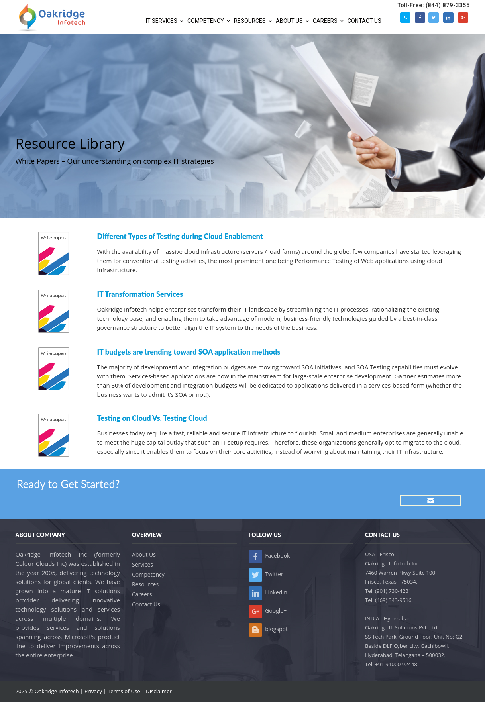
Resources (145, 584)
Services (142, 564)
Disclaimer (159, 691)
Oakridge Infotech (57, 691)
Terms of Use (124, 691)
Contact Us (146, 604)
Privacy (93, 691)
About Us (144, 554)
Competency (148, 574)
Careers (142, 594)
